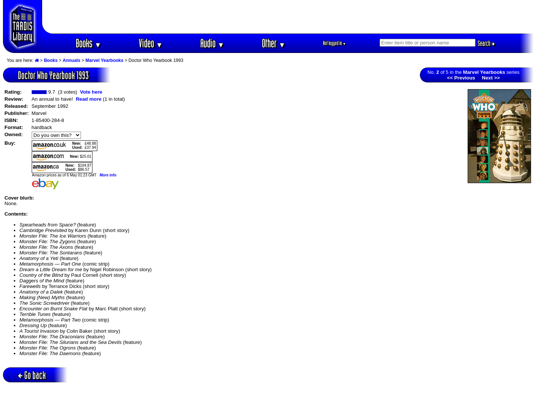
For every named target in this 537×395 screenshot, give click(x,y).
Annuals (71, 60)
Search (486, 43)
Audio (212, 43)
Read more (88, 99)
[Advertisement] (288, 17)
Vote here (91, 92)
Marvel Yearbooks (104, 60)
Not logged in (334, 43)
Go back (32, 375)
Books (88, 43)
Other (274, 43)
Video (151, 43)
